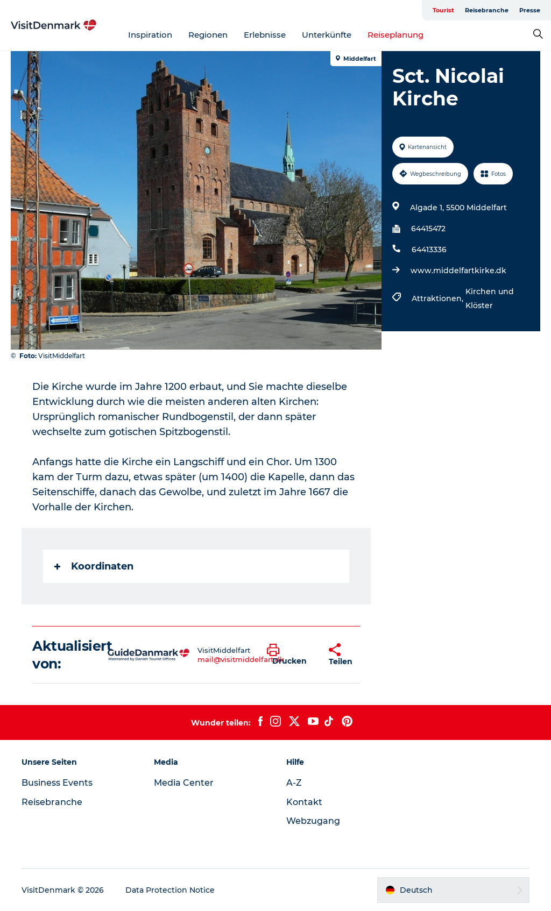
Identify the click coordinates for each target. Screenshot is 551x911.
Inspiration (150, 35)
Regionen (208, 35)
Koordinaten (93, 566)
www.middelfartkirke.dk (458, 270)
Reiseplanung (395, 35)
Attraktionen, (438, 298)
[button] (289, 655)
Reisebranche (486, 10)
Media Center (184, 783)
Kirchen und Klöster (489, 298)
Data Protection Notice (170, 890)
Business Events (57, 783)
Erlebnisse (265, 35)
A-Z (294, 783)
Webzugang (313, 821)
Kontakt (304, 802)
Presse (529, 10)
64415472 (428, 228)
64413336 (429, 249)
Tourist (443, 10)
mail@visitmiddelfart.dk (240, 659)
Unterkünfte (326, 35)
